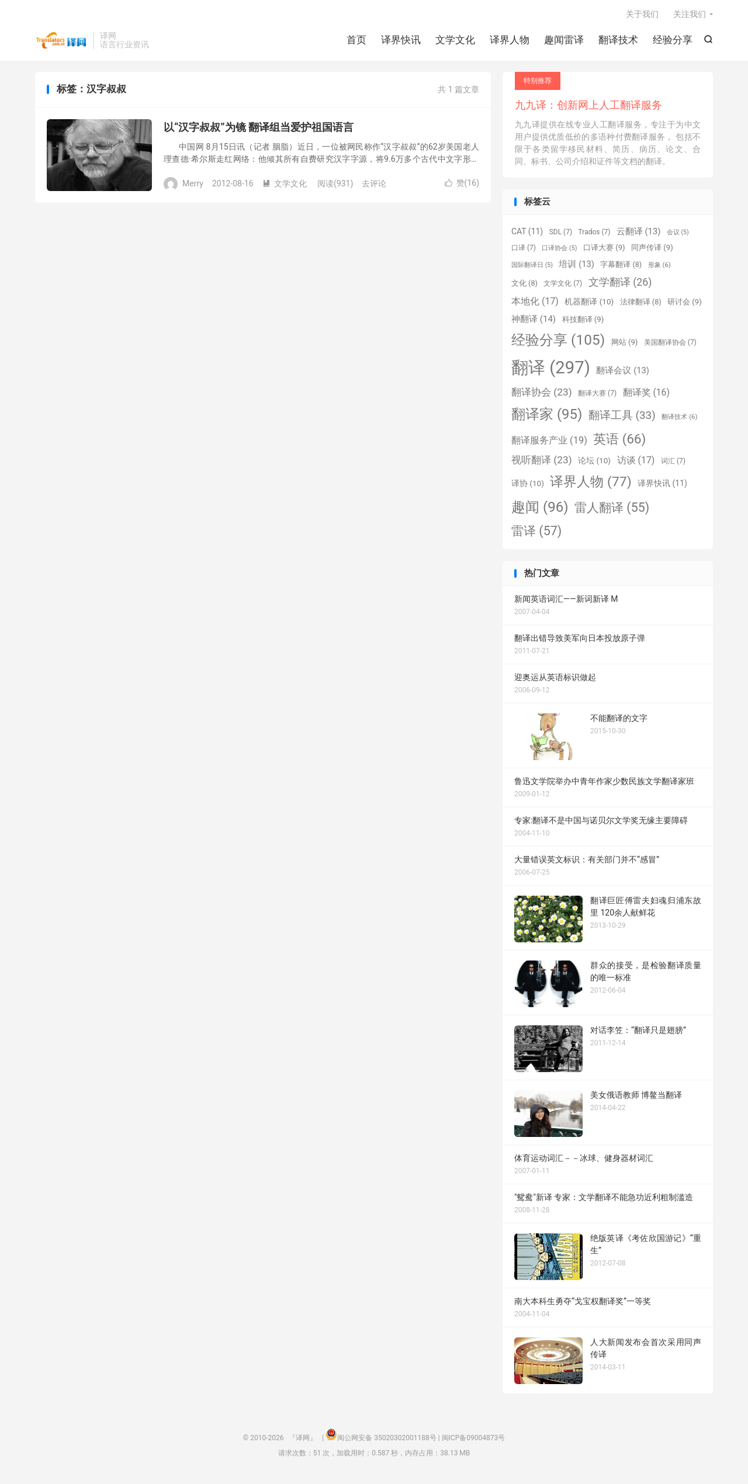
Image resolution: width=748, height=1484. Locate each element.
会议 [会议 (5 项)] (678, 234)
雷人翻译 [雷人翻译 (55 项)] (611, 509)
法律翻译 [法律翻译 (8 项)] (641, 304)
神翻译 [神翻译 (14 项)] (533, 320)
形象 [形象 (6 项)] (659, 267)
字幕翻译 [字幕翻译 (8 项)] (621, 266)
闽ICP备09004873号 (473, 1440)
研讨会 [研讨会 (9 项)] (684, 304)
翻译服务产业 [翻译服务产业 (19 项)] (549, 442)
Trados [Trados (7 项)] (595, 234)
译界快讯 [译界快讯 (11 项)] (662, 485)
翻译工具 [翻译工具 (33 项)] (622, 417)
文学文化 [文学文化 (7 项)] (562, 286)
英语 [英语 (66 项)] (619, 441)
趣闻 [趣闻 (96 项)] (540, 509)
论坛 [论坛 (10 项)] (594, 462)
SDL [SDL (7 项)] (560, 234)
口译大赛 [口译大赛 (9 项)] (604, 249)
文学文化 (455, 41)
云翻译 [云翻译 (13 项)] (638, 233)
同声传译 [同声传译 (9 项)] (652, 249)
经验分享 (672, 41)
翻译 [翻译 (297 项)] (550, 370)
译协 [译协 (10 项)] (527, 485)
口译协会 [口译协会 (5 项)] (559, 250)
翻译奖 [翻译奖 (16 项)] (646, 394)
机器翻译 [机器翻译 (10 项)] (589, 303)
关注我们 (689, 15)
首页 (356, 41)
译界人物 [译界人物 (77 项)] (590, 484)
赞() (462, 185)
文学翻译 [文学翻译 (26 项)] (620, 284)
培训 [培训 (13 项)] (576, 266)
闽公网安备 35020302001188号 (386, 1440)
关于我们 (642, 15)
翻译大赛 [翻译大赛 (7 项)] (597, 395)
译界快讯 (401, 41)
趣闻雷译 (564, 41)
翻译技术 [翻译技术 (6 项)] (679, 419)
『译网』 (61, 41)
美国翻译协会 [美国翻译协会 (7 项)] (670, 345)
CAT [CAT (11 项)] (527, 233)
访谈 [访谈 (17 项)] (636, 462)
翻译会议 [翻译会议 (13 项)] (622, 372)
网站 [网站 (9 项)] (624, 344)
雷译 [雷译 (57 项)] (536, 532)
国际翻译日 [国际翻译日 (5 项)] (532, 267)
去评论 (374, 185)
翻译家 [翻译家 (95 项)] (546, 416)
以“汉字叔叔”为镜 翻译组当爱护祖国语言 (259, 129)
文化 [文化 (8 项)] (524, 285)
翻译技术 (618, 41)
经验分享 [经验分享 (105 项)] (558, 342)
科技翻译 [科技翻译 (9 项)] (583, 321)
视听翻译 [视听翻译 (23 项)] (541, 462)
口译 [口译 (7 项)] (523, 250)
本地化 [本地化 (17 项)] (535, 303)
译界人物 (509, 41)
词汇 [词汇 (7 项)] (673, 463)
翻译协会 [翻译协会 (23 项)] (541, 394)
